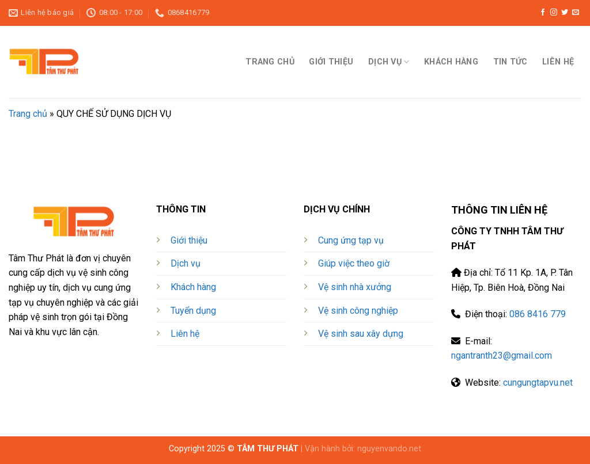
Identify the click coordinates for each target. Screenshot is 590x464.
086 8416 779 (537, 314)
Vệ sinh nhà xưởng (354, 287)
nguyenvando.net (389, 449)
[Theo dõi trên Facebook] (542, 13)
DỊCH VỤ (389, 61)
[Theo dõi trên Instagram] (553, 13)
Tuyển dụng (193, 310)
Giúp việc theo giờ (353, 263)
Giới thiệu (189, 240)
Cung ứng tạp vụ (351, 240)
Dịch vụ (186, 263)
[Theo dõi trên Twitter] (564, 13)
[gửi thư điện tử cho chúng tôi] (575, 13)
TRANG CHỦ (269, 62)
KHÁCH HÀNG (451, 62)
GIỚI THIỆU (331, 62)
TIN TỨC (510, 62)
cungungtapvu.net (538, 382)
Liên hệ (185, 333)
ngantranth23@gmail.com (501, 355)
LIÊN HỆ (558, 62)
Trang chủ (28, 113)
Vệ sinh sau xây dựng (360, 333)
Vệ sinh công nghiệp (358, 310)
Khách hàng (193, 287)
